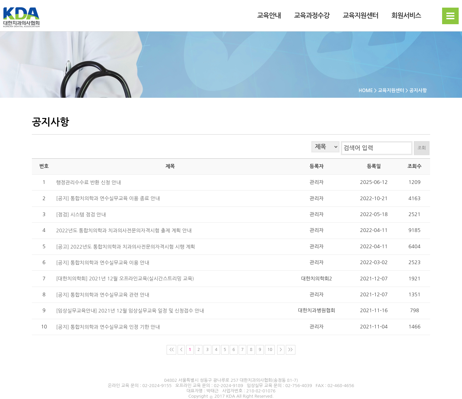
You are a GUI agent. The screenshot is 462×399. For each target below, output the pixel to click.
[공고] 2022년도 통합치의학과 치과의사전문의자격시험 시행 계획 (125, 246)
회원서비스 (406, 16)
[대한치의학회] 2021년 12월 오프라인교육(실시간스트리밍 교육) (125, 278)
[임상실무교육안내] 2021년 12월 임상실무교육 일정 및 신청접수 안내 (130, 310)
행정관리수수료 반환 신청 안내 (88, 182)
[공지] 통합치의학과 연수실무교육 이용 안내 (102, 262)
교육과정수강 (312, 16)
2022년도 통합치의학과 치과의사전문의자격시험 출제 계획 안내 (124, 230)
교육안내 (269, 16)
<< (171, 350)
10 (270, 350)
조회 (422, 148)
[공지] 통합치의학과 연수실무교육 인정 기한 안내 (108, 326)
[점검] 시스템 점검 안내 (81, 214)
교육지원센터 (360, 16)
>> (290, 350)
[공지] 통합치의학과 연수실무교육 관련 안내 (102, 294)
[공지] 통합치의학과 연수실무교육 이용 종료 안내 (108, 198)
